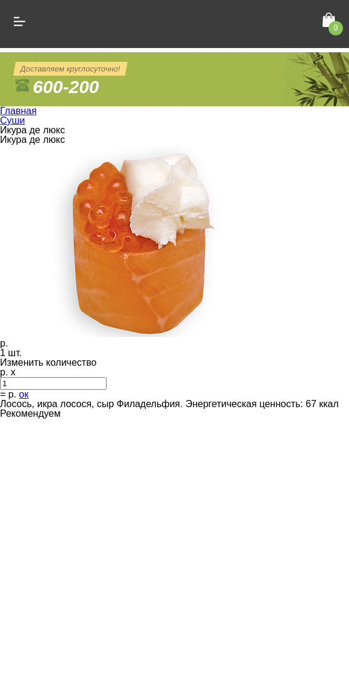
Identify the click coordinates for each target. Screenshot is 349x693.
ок (24, 394)
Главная (18, 111)
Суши (12, 120)
